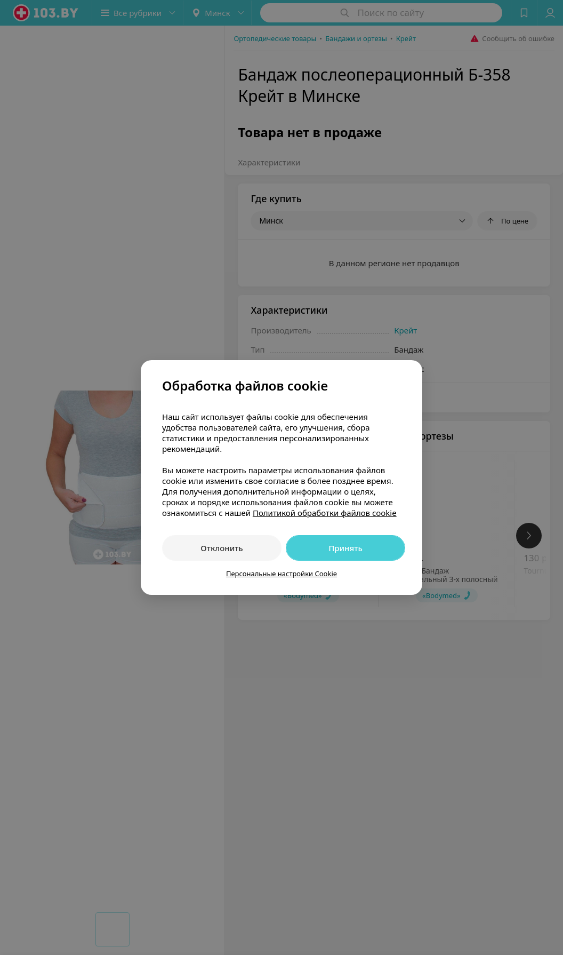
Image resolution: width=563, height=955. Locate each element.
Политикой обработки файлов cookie (325, 512)
